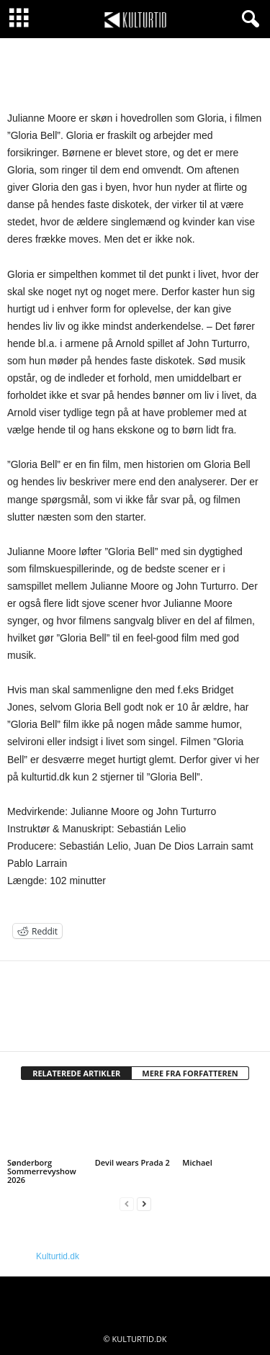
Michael (197, 1162)
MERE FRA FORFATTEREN (190, 1073)
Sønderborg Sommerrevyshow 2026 (41, 1171)
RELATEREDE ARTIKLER (76, 1073)
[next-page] (144, 1204)
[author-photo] (135, 1002)
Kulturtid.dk (57, 1256)
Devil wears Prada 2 (132, 1162)
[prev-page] (127, 1204)
